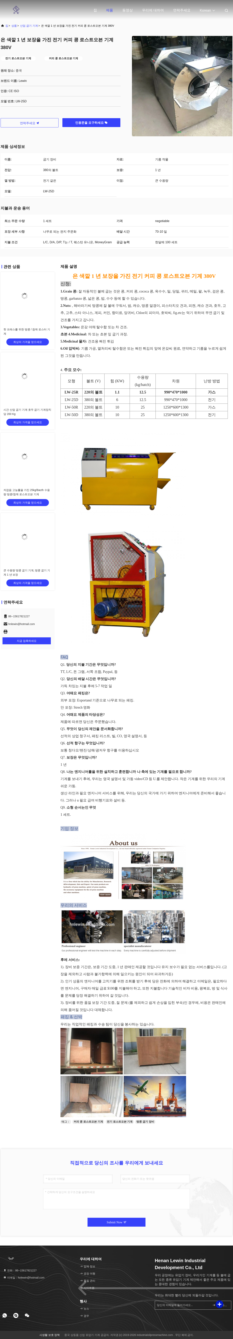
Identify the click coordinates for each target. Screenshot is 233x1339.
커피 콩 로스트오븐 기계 (88, 1121)
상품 (14, 25)
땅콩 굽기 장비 (145, 1121)
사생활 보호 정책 (49, 1334)
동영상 (127, 10)
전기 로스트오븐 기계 (120, 1121)
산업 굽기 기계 (29, 25)
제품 (109, 10)
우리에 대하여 (153, 10)
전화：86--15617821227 (20, 1270)
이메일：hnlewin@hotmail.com (23, 1277)
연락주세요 (181, 10)
